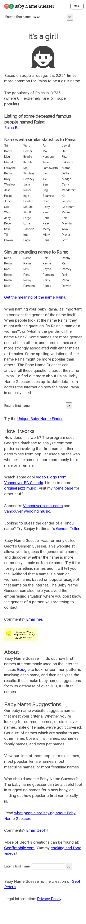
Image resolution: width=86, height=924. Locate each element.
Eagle (27, 240)
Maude (28, 207)
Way (7, 212)
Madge (66, 179)
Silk (6, 207)
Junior (8, 201)
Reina (8, 263)
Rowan (66, 285)
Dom (46, 218)
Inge (26, 195)
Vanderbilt (69, 190)
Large (27, 218)
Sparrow (48, 195)
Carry (65, 184)
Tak (64, 218)
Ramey (66, 269)
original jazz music (20, 488)
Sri (6, 145)
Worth (27, 145)
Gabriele (28, 229)
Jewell (66, 145)
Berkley (67, 201)
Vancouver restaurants (43, 505)
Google (23, 669)
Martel (8, 162)
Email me (34, 619)
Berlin (8, 173)
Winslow (9, 184)
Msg (7, 156)
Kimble (27, 162)
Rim (26, 269)
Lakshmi (67, 162)
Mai (25, 168)
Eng (45, 190)
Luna (26, 223)
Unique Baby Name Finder (40, 418)
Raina (8, 280)
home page (63, 488)
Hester (27, 151)
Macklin (67, 223)
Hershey (28, 179)
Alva (65, 229)
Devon (8, 223)
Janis (27, 184)
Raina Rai (12, 127)
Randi (27, 190)
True (46, 162)
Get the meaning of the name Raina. (35, 297)
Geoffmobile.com (19, 847)
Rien (7, 285)
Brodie (27, 156)
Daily (7, 179)
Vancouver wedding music (27, 511)
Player (66, 234)
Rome (27, 258)
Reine (8, 274)
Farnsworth (50, 168)
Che (45, 201)
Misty (46, 234)
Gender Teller (67, 528)
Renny (66, 258)
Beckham (68, 207)
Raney (47, 285)
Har (64, 151)
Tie (45, 179)
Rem (65, 263)
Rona (26, 274)
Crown (8, 240)
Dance (8, 151)
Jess (7, 190)
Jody (7, 218)
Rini (64, 274)
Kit (63, 195)
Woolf (27, 212)
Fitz (64, 156)
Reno (46, 212)
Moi (45, 151)
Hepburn (48, 156)
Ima (25, 234)
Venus (66, 212)
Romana (29, 285)
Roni (7, 269)
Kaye (7, 229)
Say (45, 173)
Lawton (28, 201)
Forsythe (10, 168)
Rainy (46, 280)
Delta (65, 173)
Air (44, 145)
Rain (46, 258)
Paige (8, 195)
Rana (65, 280)
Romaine (49, 274)
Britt (65, 240)
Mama (66, 168)
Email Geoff (36, 830)
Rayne (47, 263)
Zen (45, 184)
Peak (46, 223)
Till (6, 234)
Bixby (46, 207)
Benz (46, 240)
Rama (27, 263)
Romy (27, 280)
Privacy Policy (49, 898)
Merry (46, 229)
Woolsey (29, 173)
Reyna (47, 269)
